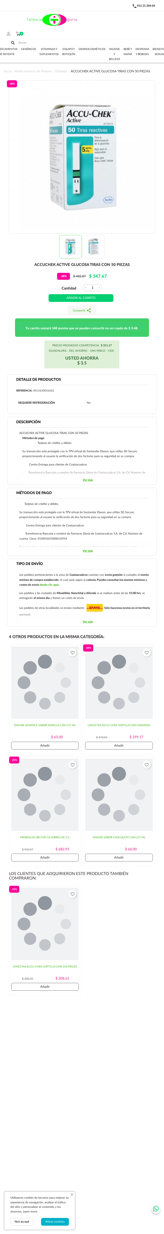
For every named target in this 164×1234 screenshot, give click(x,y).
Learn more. (30, 1211)
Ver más (88, 480)
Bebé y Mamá (128, 52)
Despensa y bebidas (142, 52)
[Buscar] (86, 42)
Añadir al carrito (81, 297)
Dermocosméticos (92, 49)
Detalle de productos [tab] (38, 380)
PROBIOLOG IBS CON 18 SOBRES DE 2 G (45, 837)
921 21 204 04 (146, 5)
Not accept (22, 1221)
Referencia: (24, 390)
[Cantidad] (92, 287)
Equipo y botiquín (68, 52)
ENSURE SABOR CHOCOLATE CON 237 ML (119, 837)
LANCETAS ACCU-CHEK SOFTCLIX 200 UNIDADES (119, 725)
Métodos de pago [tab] (34, 493)
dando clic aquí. (49, 584)
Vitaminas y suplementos (49, 52)
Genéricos (28, 49)
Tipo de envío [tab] (29, 564)
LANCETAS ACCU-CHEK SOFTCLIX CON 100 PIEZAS (45, 966)
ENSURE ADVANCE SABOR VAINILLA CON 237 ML (45, 725)
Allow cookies (55, 1221)
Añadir (45, 745)
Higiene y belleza (114, 54)
